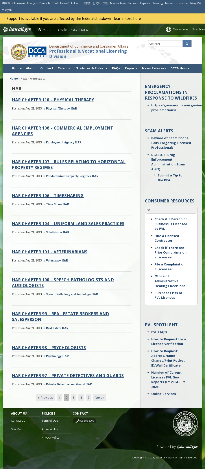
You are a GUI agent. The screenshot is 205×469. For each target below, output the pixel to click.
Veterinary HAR (57, 260)
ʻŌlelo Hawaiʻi (60, 3)
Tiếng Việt (196, 3)
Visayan (7, 10)
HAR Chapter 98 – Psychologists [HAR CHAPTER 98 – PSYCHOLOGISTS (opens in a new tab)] (49, 347)
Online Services (163, 394)
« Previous (45, 397)
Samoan (133, 3)
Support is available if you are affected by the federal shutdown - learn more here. (74, 18)
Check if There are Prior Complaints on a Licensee (171, 252)
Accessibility (50, 429)
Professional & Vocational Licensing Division (88, 53)
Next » (100, 397)
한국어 (97, 3)
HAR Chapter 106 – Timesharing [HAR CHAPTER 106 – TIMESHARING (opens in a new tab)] (48, 195)
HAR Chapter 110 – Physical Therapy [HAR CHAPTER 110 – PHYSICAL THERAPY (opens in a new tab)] (53, 99)
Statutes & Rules (89, 68)
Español (145, 3)
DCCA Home (179, 68)
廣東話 (6, 3)
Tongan (169, 3)
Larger (85, 30)
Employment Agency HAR (63, 142)
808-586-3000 (86, 420)
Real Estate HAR (57, 328)
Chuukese (18, 3)
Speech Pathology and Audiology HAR (72, 294)
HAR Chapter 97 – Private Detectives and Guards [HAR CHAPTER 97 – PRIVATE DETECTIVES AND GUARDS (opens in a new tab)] (68, 375)
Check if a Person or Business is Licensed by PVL (171, 224)
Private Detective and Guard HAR (69, 384)
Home (17, 68)
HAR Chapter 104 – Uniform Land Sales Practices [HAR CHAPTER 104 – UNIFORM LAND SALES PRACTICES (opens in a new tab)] (68, 223)
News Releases (154, 68)
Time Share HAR (57, 204)
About (31, 68)
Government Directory (189, 29)
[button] (171, 210)
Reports (131, 68)
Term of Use (50, 421)
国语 (105, 3)
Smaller (63, 30)
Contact (46, 68)
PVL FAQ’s (159, 332)
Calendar (65, 68)
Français (32, 3)
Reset (74, 30)
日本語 (86, 3)
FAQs (116, 68)
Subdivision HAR (57, 232)
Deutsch (44, 3)
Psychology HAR (57, 356)
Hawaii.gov (17, 29)
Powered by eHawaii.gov (177, 448)
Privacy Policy (50, 437)
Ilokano (75, 3)
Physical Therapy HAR (61, 108)
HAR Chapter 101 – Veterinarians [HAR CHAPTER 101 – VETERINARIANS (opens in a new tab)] (49, 251)
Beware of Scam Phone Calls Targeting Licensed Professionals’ (171, 143)
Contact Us (18, 421)
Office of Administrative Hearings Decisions (170, 281)
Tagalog (158, 3)
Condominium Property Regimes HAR (72, 176)
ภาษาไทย (182, 3)
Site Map (16, 429)
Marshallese (118, 3)
